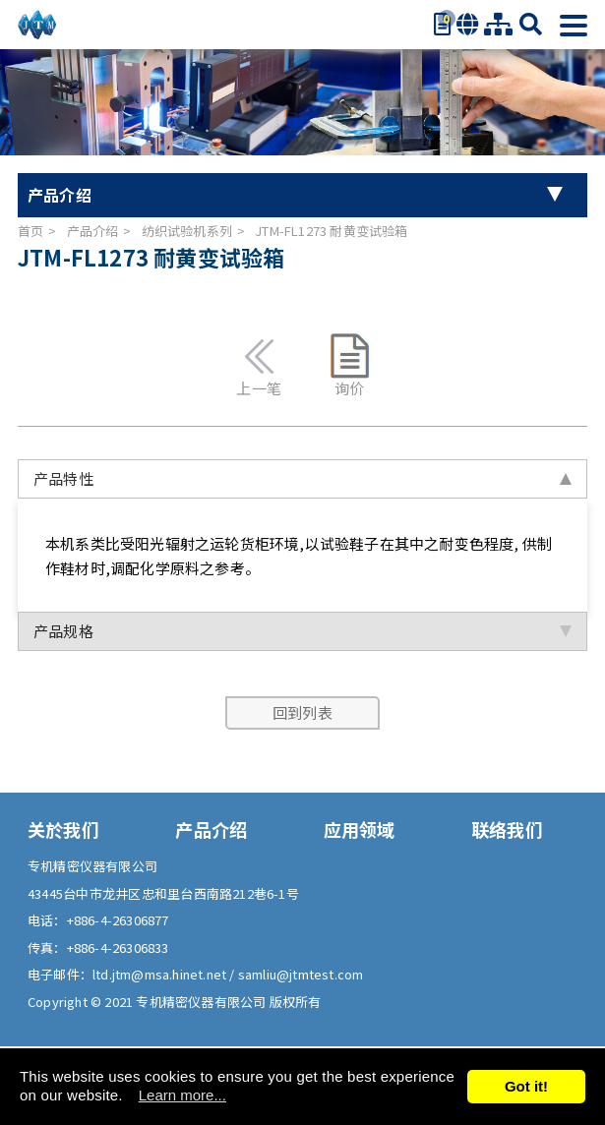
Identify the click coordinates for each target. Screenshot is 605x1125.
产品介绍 (93, 230)
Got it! (526, 1086)
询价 (350, 364)
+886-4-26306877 (118, 920)
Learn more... (182, 1095)
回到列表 (302, 712)
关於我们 (63, 829)
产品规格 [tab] (302, 631)
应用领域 (359, 829)
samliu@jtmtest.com (301, 974)
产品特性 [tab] (302, 478)
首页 (30, 230)
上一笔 (258, 364)
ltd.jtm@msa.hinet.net (160, 974)
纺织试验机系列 (187, 230)
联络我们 (507, 829)
